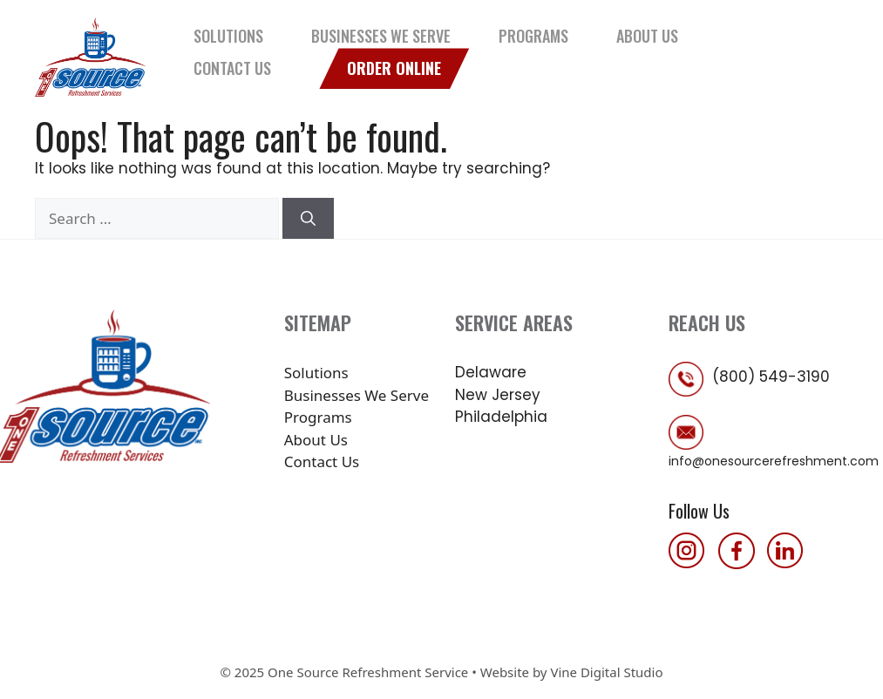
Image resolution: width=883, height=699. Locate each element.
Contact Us (232, 68)
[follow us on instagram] (691, 563)
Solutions (228, 35)
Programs (533, 35)
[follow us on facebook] (741, 563)
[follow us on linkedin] (789, 563)
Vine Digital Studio (606, 672)
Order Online (394, 68)
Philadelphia (501, 416)
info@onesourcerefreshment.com (774, 461)
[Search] (308, 219)
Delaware (490, 372)
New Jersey (497, 394)
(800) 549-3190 (771, 376)
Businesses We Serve (381, 35)
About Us (647, 35)
